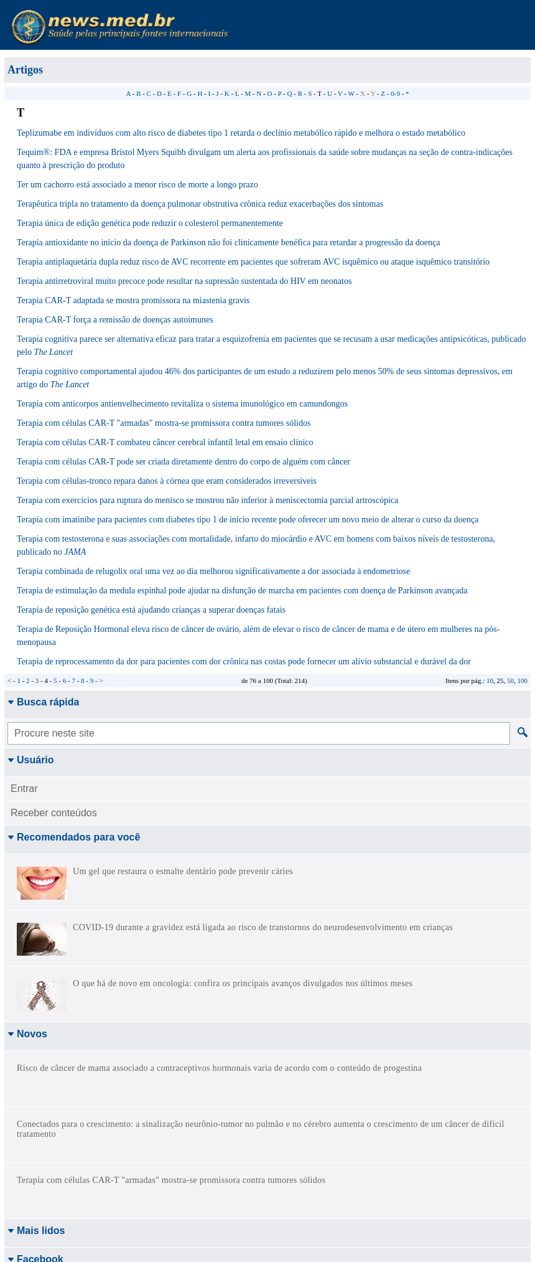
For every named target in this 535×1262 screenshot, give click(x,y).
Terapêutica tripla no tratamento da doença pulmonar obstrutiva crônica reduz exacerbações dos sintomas (200, 204)
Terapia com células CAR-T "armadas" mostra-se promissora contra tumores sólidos (163, 423)
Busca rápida (43, 702)
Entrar (24, 788)
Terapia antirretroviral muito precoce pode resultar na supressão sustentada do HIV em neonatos (184, 281)
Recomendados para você (73, 837)
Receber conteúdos (54, 813)
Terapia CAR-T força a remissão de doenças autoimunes (115, 319)
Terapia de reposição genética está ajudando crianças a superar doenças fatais (151, 610)
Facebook (35, 1091)
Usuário (30, 760)
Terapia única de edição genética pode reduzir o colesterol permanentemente (150, 223)
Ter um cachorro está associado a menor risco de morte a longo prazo (137, 184)
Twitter (28, 1131)
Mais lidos (36, 1062)
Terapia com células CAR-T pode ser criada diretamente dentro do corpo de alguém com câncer (183, 461)
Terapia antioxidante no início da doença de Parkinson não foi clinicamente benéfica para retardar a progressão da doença (228, 242)
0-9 (395, 93)
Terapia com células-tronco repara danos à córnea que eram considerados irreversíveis (167, 481)
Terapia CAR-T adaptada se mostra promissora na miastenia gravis (133, 300)
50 (510, 680)
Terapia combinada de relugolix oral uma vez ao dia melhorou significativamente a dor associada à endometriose (213, 571)
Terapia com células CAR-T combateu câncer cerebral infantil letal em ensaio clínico (165, 442)
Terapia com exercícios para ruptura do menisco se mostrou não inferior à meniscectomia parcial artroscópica (207, 500)
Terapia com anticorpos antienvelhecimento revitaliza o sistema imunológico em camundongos (182, 403)
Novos (27, 1034)
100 (523, 680)
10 (489, 680)
